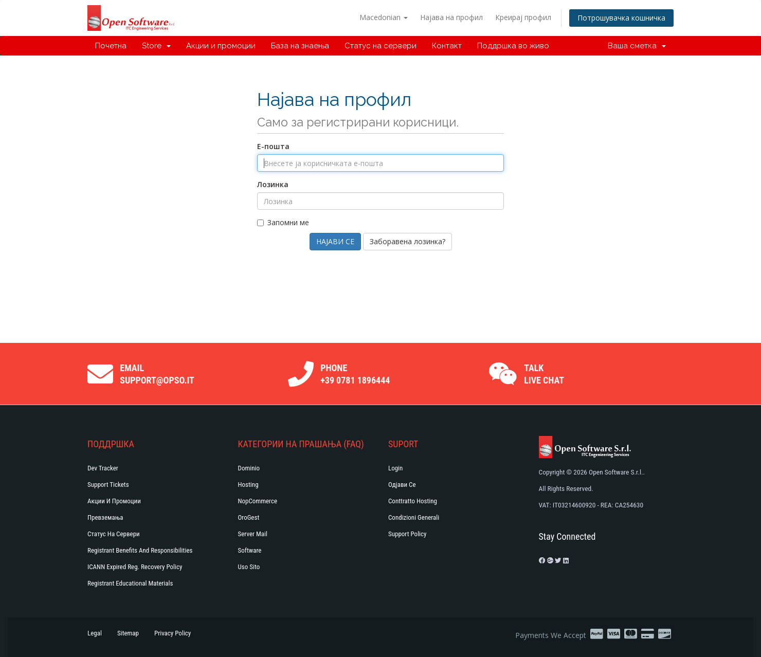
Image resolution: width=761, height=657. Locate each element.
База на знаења (300, 45)
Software (250, 550)
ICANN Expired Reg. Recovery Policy (134, 567)
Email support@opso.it (157, 374)
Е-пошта (273, 146)
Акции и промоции (221, 45)
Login (395, 468)
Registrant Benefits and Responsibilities (139, 550)
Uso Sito (249, 567)
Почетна (110, 45)
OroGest (249, 517)
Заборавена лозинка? (407, 241)
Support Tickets (108, 484)
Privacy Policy (172, 633)
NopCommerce (258, 501)
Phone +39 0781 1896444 (355, 374)
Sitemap (128, 633)
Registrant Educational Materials (130, 583)
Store (156, 45)
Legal (94, 633)
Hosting (248, 484)
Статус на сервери (380, 45)
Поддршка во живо (513, 45)
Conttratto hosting (412, 501)
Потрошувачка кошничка (621, 18)
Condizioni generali (413, 517)
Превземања (105, 517)
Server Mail (252, 534)
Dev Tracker (102, 468)
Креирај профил (523, 17)
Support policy (407, 534)
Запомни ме (283, 222)
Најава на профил (451, 17)
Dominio (249, 468)
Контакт (447, 45)
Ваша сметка (637, 45)
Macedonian (383, 17)
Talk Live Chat (544, 374)
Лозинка (272, 184)
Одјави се (402, 484)
